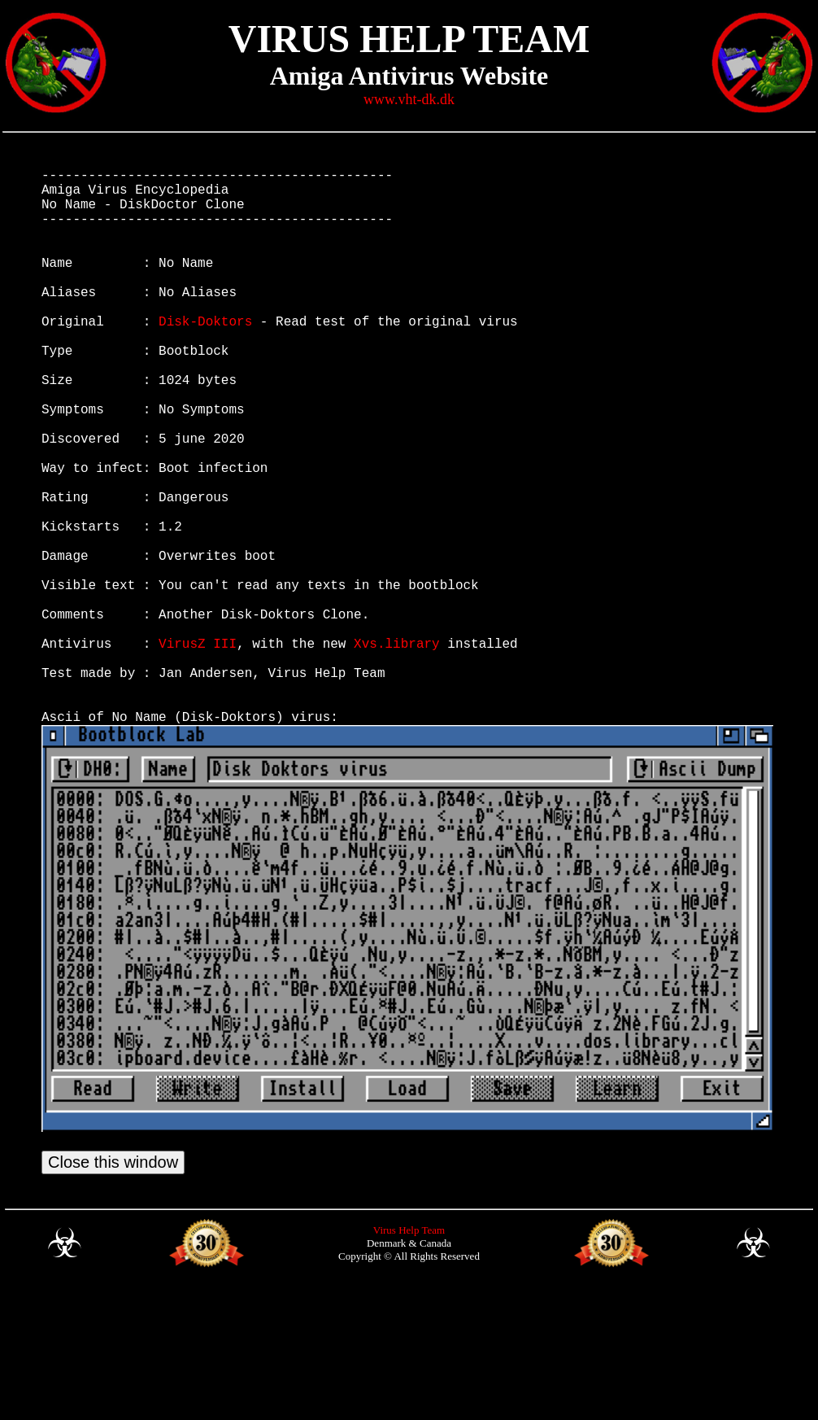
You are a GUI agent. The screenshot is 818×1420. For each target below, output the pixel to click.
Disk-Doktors (205, 356)
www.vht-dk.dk (409, 99)
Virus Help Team (409, 1360)
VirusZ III (198, 750)
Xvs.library (397, 750)
